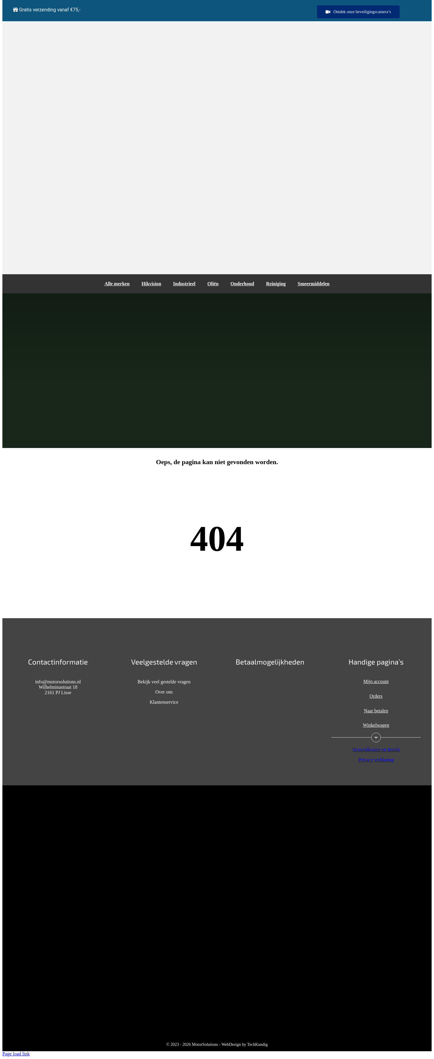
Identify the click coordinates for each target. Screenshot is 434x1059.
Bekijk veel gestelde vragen (163, 681)
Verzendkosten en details (376, 749)
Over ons (164, 691)
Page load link (16, 1053)
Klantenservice (164, 702)
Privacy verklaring (376, 759)
